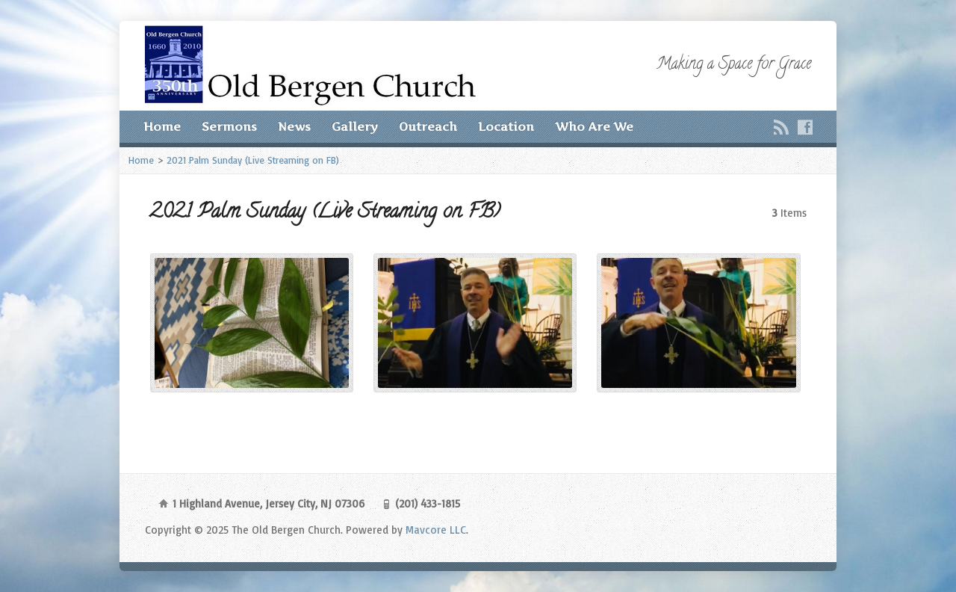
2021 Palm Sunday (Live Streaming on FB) (253, 160)
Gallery (355, 127)
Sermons (229, 127)
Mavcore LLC (436, 529)
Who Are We (594, 127)
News (294, 127)
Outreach (428, 127)
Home (162, 127)
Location (506, 127)
